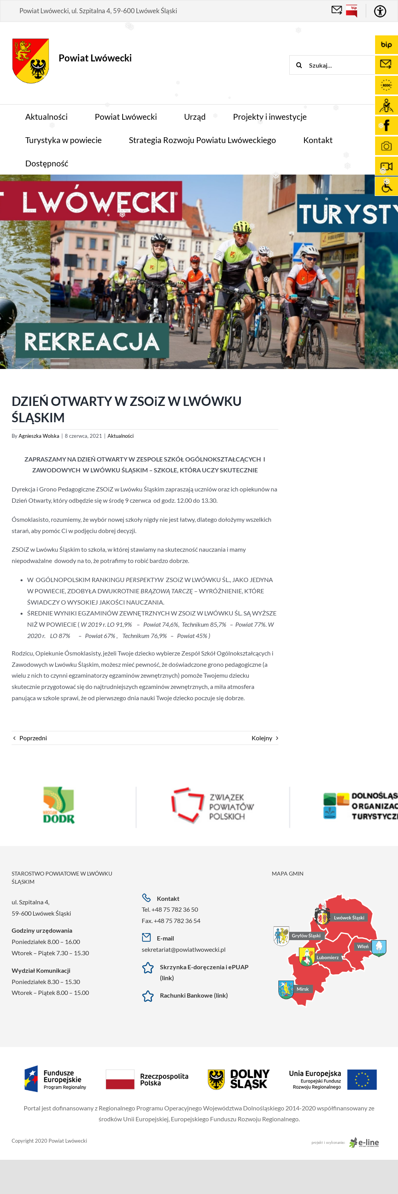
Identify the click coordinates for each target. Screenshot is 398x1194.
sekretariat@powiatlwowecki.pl (184, 949)
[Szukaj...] (343, 65)
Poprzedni (33, 737)
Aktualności (121, 436)
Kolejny (262, 737)
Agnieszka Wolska (39, 436)
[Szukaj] (299, 65)
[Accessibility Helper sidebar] (380, 11)
